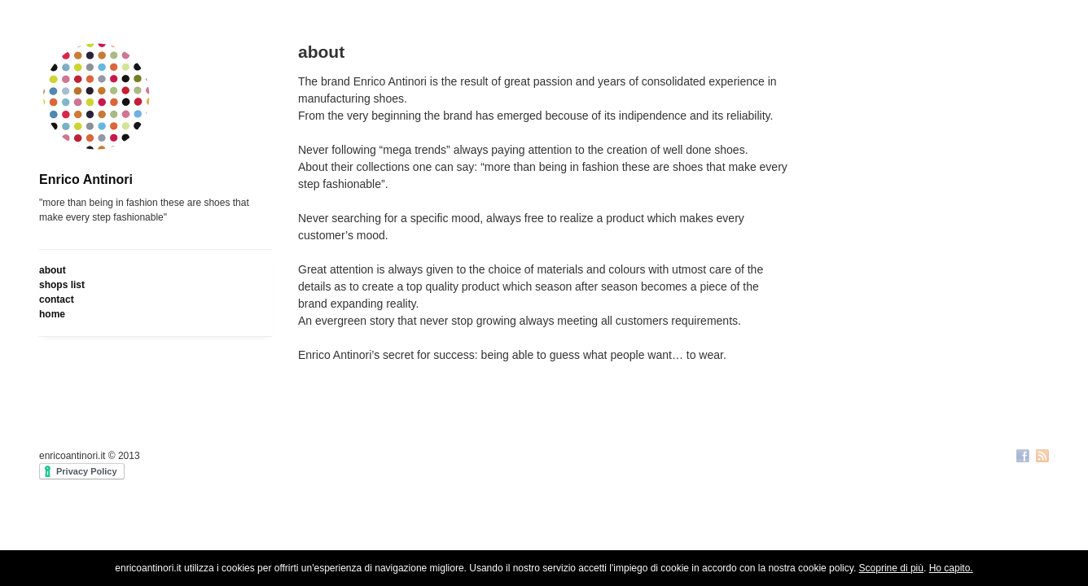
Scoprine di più (891, 568)
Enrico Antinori (86, 179)
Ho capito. (951, 568)
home (52, 314)
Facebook (1022, 457)
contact (56, 299)
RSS (1042, 457)
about (52, 270)
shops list (62, 285)
